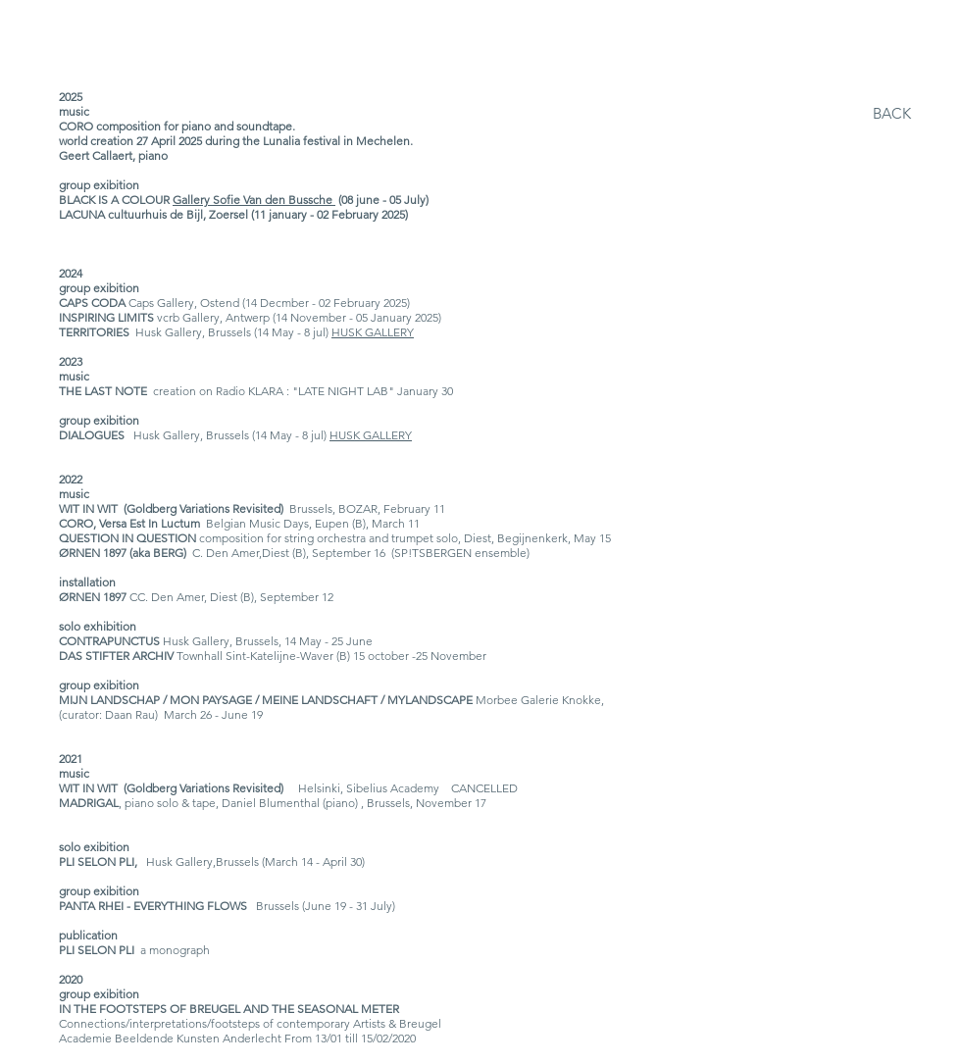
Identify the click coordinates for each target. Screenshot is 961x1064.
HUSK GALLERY (372, 332)
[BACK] (891, 112)
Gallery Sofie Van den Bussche (254, 199)
